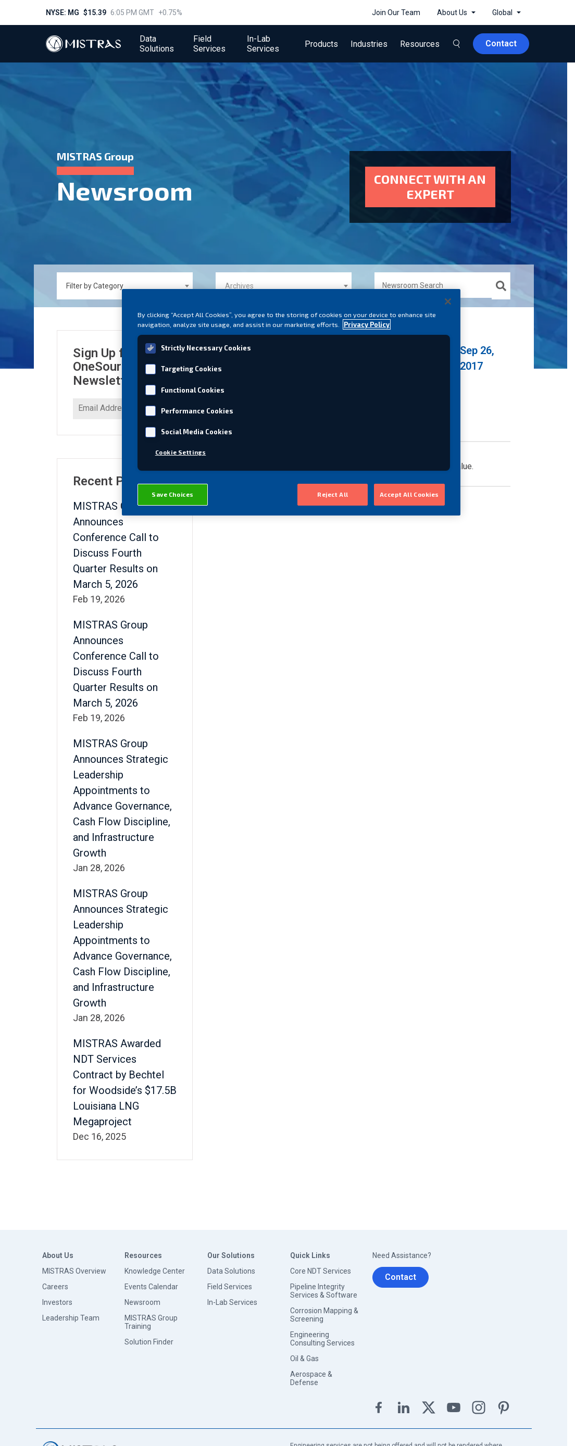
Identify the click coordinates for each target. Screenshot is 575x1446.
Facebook (378, 1401)
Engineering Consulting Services (322, 1333)
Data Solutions (231, 1265)
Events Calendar (151, 1281)
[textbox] (286, 279)
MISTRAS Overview (74, 1265)
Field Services (229, 1281)
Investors (57, 1296)
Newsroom (142, 1296)
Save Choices (173, 494)
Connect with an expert (430, 183)
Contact (400, 1271)
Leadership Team (70, 1312)
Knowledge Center (154, 1265)
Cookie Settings (180, 452)
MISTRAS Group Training (151, 1316)
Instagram (478, 1401)
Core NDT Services (320, 1265)
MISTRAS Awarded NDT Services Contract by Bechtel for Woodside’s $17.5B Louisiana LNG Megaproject (125, 1077)
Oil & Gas (304, 1353)
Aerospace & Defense (311, 1372)
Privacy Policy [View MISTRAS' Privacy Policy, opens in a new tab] (367, 324)
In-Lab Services (232, 1296)
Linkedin (403, 1401)
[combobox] (125, 279)
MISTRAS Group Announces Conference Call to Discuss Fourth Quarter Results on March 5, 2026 (116, 539)
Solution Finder (148, 1336)
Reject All (332, 494)
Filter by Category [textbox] (94, 279)
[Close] (447, 301)
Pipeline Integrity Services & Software (323, 1285)
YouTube (453, 1401)
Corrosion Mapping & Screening (324, 1309)
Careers (55, 1281)
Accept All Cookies (409, 494)
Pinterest (503, 1401)
